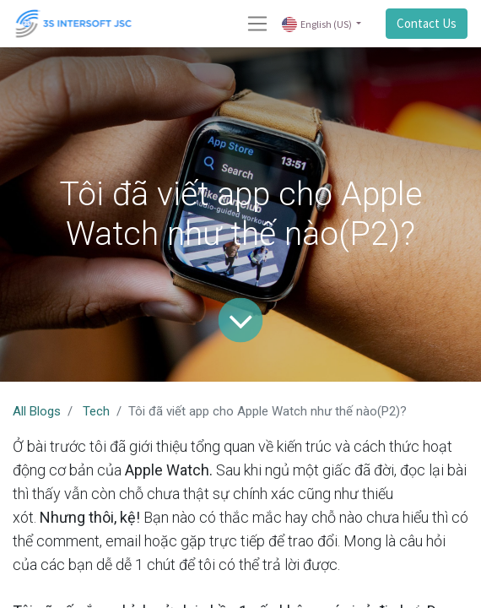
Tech (96, 411)
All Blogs (37, 411)
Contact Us (427, 23)
